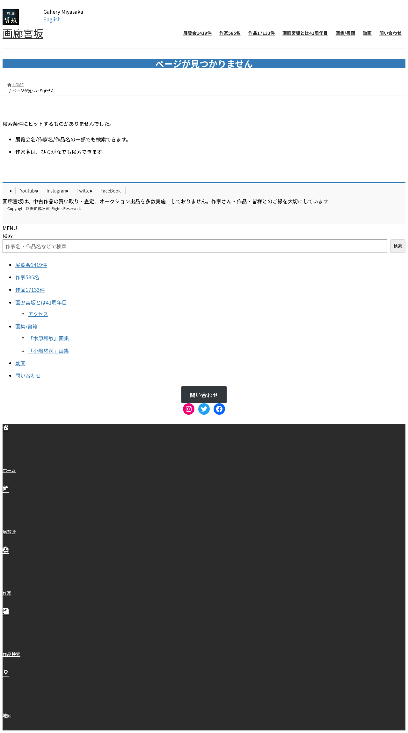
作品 (30, 289)
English (52, 19)
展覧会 (31, 264)
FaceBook (110, 190)
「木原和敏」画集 (48, 338)
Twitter (83, 190)
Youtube (28, 190)
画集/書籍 (26, 326)
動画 (20, 363)
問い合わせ (28, 375)
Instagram (57, 190)
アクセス (38, 314)
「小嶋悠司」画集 (48, 350)
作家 (27, 277)
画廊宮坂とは (41, 302)
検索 (8, 235)
